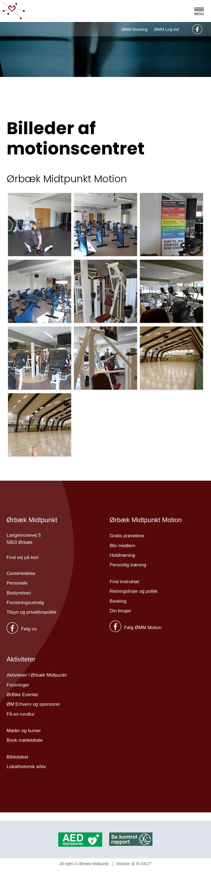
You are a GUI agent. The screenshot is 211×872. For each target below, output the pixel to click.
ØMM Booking (134, 29)
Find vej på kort (22, 557)
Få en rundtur (21, 714)
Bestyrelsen (19, 593)
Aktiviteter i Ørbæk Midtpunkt (36, 675)
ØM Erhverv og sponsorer (33, 704)
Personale (17, 583)
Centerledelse (21, 573)
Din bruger (120, 610)
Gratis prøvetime (127, 535)
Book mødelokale (25, 740)
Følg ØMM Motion (136, 627)
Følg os (22, 629)
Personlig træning (128, 565)
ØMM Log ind (166, 29)
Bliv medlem (122, 545)
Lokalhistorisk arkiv (26, 766)
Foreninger (18, 685)
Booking (118, 601)
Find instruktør (125, 581)
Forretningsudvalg (25, 602)
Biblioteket (17, 757)
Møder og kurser (24, 730)
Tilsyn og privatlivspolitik (32, 612)
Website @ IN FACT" (134, 864)
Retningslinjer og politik (134, 591)
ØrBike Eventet (22, 694)
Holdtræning (122, 555)
